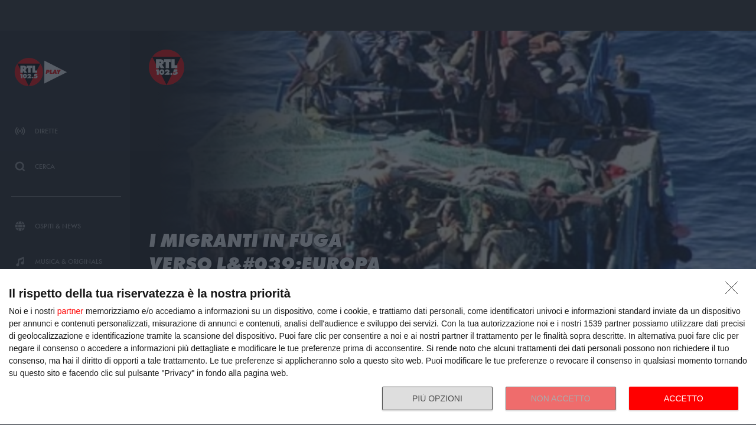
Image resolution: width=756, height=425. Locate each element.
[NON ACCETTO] (734, 291)
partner (70, 311)
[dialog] (378, 347)
